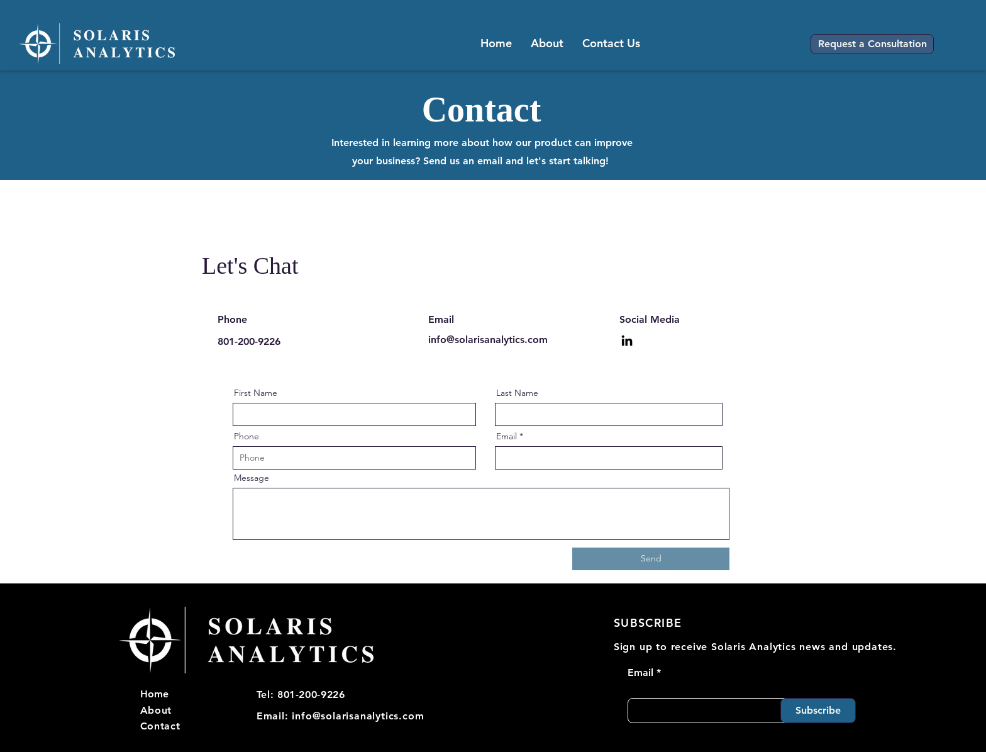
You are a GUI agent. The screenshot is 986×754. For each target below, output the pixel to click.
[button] (872, 44)
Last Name (517, 392)
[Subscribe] (818, 710)
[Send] (650, 559)
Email (506, 436)
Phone (246, 436)
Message (251, 477)
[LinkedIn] (626, 340)
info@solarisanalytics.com (488, 340)
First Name (255, 392)
